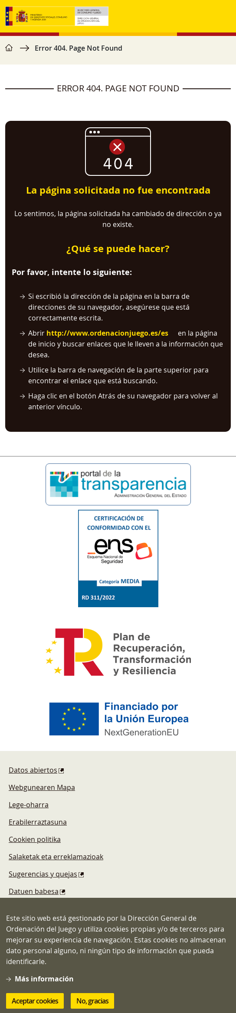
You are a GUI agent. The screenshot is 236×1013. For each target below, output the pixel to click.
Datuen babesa (34, 891)
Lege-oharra (29, 804)
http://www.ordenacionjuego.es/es (107, 333)
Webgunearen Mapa (42, 787)
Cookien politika (35, 839)
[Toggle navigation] (222, 16)
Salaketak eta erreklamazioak (56, 856)
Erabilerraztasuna (38, 822)
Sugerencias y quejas (43, 874)
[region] (118, 52)
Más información (44, 989)
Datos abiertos (33, 770)
